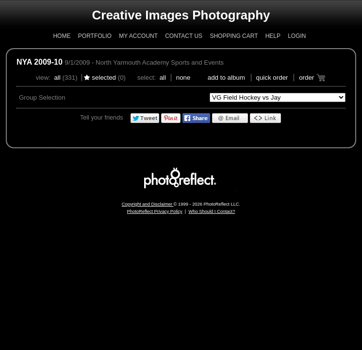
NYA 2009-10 (39, 62)
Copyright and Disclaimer (148, 204)
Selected (104, 77)
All (57, 77)
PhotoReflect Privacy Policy (154, 211)
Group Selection (42, 97)
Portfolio (95, 36)
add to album (226, 77)
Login (297, 36)
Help (272, 36)
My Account (138, 36)
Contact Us (183, 36)
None (183, 77)
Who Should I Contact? (211, 211)
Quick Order (272, 77)
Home (61, 36)
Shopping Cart (234, 36)
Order (306, 77)
